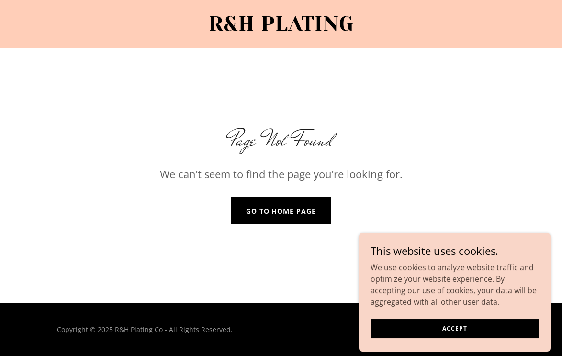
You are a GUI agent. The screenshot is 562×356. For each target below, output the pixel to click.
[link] (281, 28)
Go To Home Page (281, 211)
